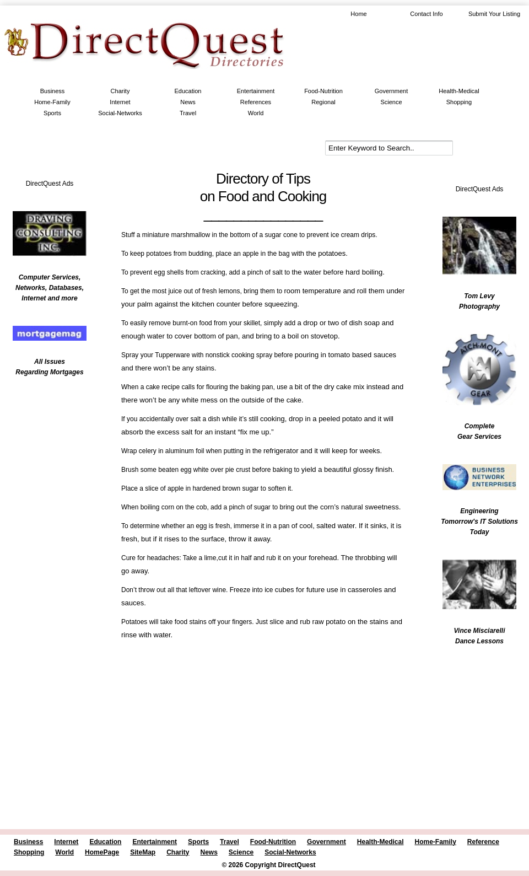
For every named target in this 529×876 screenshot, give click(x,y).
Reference (483, 842)
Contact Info (426, 13)
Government (391, 91)
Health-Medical (459, 91)
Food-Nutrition (323, 91)
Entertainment (255, 91)
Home (358, 13)
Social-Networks (120, 113)
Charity (120, 91)
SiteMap (142, 852)
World (256, 113)
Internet (120, 102)
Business (52, 91)
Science (391, 102)
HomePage (102, 852)
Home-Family (52, 102)
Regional (323, 102)
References (255, 102)
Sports (52, 113)
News (188, 102)
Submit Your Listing (494, 13)
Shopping (459, 102)
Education (188, 91)
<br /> (44, 455)
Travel (188, 113)
